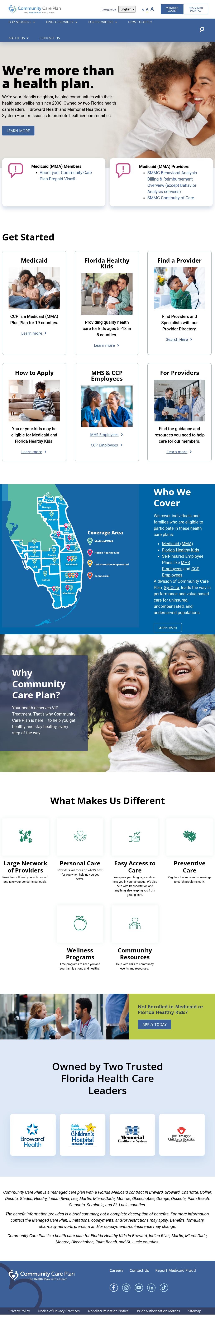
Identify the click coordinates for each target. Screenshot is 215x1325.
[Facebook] (114, 1298)
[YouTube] (139, 1298)
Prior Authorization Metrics (158, 1321)
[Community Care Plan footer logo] (42, 1285)
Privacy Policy (19, 1321)
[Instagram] (126, 1298)
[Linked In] (151, 1298)
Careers (116, 1280)
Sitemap (194, 1321)
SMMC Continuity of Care (170, 208)
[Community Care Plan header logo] (35, 9)
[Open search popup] (201, 29)
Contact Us (139, 1280)
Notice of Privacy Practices (59, 1321)
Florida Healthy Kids (180, 560)
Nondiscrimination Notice (108, 1321)
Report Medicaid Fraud (175, 1280)
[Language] (126, 9)
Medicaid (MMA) (177, 554)
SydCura (171, 598)
